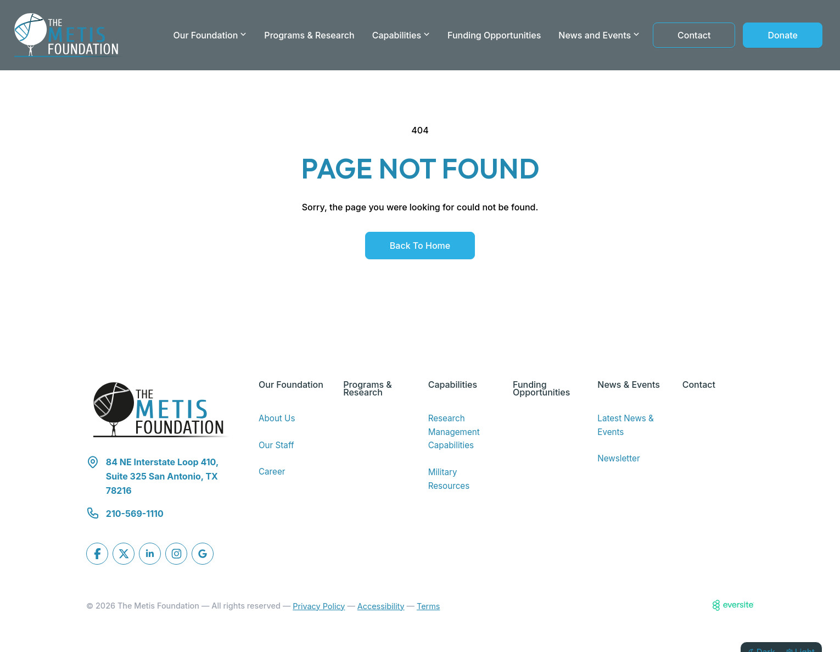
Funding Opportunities (494, 35)
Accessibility (381, 606)
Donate (783, 35)
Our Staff (276, 445)
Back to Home (420, 245)
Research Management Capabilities (454, 431)
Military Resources (449, 479)
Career (272, 471)
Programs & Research (309, 35)
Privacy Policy (319, 606)
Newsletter (618, 458)
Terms (428, 606)
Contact (693, 35)
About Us (277, 418)
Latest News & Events (625, 425)
